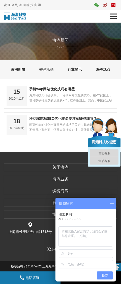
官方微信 (96, 5)
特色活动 (46, 69)
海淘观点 (103, 69)
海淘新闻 (18, 69)
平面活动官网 (113, 5)
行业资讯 (75, 69)
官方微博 (105, 5)
